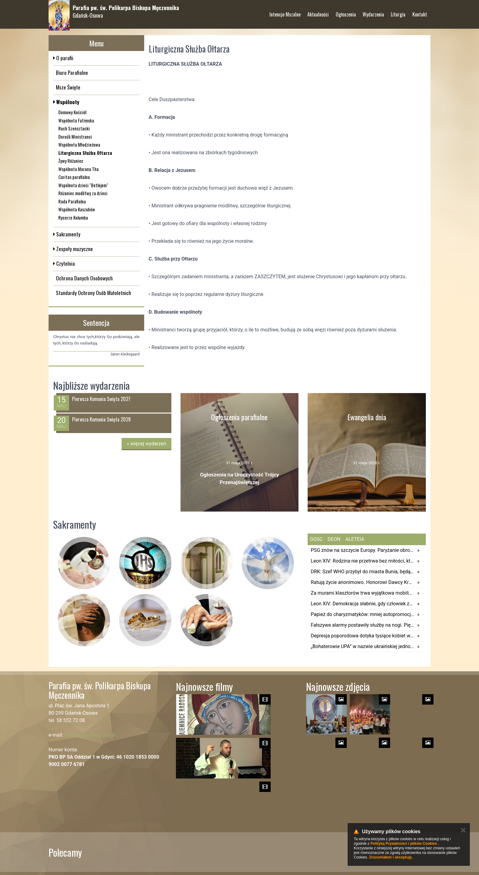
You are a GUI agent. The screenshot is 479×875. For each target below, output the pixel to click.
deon (333, 539)
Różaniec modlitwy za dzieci (83, 193)
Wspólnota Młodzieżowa (79, 144)
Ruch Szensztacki (74, 128)
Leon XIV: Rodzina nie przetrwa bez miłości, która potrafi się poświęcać (362, 561)
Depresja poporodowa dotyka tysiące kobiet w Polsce (362, 636)
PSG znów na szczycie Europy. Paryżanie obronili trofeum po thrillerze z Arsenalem (362, 550)
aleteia (354, 539)
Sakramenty (67, 234)
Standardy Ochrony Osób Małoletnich (93, 293)
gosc (316, 539)
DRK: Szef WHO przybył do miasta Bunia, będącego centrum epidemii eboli (362, 571)
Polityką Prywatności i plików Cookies (404, 843)
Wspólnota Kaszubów (76, 209)
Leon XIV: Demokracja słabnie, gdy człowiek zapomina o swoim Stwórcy (362, 604)
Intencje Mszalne (285, 12)
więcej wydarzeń (146, 444)
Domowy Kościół (72, 112)
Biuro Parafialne (72, 72)
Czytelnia (65, 263)
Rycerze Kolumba (73, 217)
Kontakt (419, 12)
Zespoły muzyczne (74, 249)
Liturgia (398, 12)
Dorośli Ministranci (75, 136)
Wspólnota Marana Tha (78, 169)
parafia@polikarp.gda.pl (90, 735)
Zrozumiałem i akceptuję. (391, 857)
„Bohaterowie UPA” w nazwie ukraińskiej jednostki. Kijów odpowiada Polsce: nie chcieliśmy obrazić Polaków (362, 646)
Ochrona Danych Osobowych (84, 278)
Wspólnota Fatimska (76, 120)
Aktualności (318, 12)
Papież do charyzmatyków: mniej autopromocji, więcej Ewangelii (362, 614)
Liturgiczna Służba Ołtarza (85, 152)
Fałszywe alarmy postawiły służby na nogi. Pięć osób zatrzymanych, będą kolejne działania (362, 625)
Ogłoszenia (346, 12)
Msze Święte (68, 87)
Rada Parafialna (72, 201)
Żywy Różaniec (70, 160)
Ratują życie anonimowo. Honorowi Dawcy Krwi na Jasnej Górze (362, 582)
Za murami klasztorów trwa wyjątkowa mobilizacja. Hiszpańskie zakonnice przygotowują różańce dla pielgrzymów (362, 593)
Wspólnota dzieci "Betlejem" (83, 185)
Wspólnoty (67, 102)
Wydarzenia (373, 12)
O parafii (64, 58)
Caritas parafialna (74, 176)
